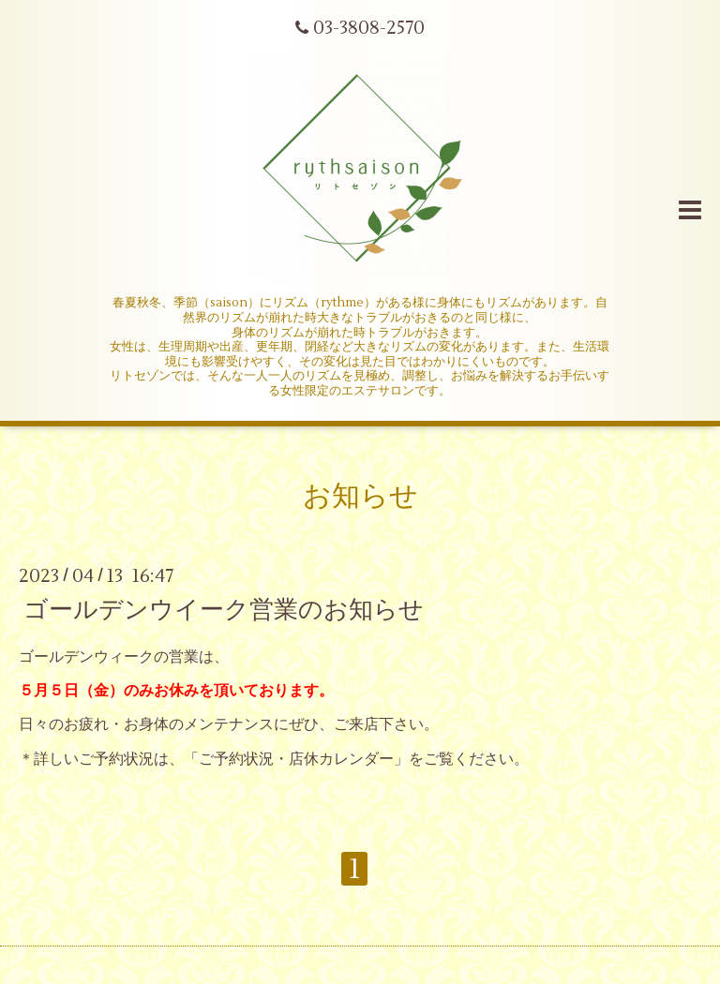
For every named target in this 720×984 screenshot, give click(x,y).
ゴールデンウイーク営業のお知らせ (223, 609)
